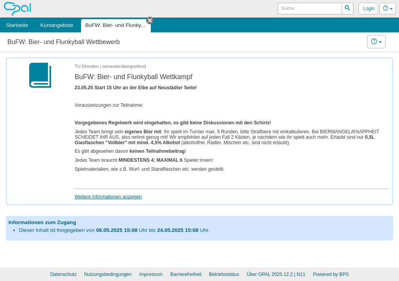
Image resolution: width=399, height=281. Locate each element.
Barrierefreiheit (185, 274)
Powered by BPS (331, 274)
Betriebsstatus (224, 274)
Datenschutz (63, 274)
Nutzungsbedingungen (108, 274)
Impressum (150, 274)
